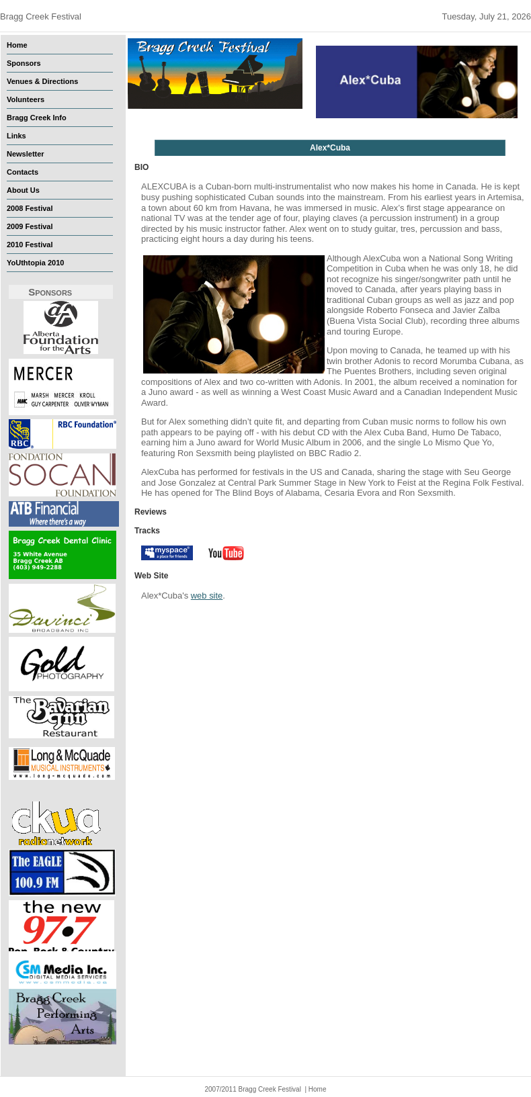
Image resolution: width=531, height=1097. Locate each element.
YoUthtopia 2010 (35, 263)
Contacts (22, 172)
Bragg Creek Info (37, 118)
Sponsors (24, 63)
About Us (23, 190)
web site (207, 595)
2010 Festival (30, 244)
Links (16, 136)
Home (17, 45)
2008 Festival (30, 208)
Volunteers (25, 99)
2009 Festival (30, 226)
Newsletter (25, 154)
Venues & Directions (42, 81)
